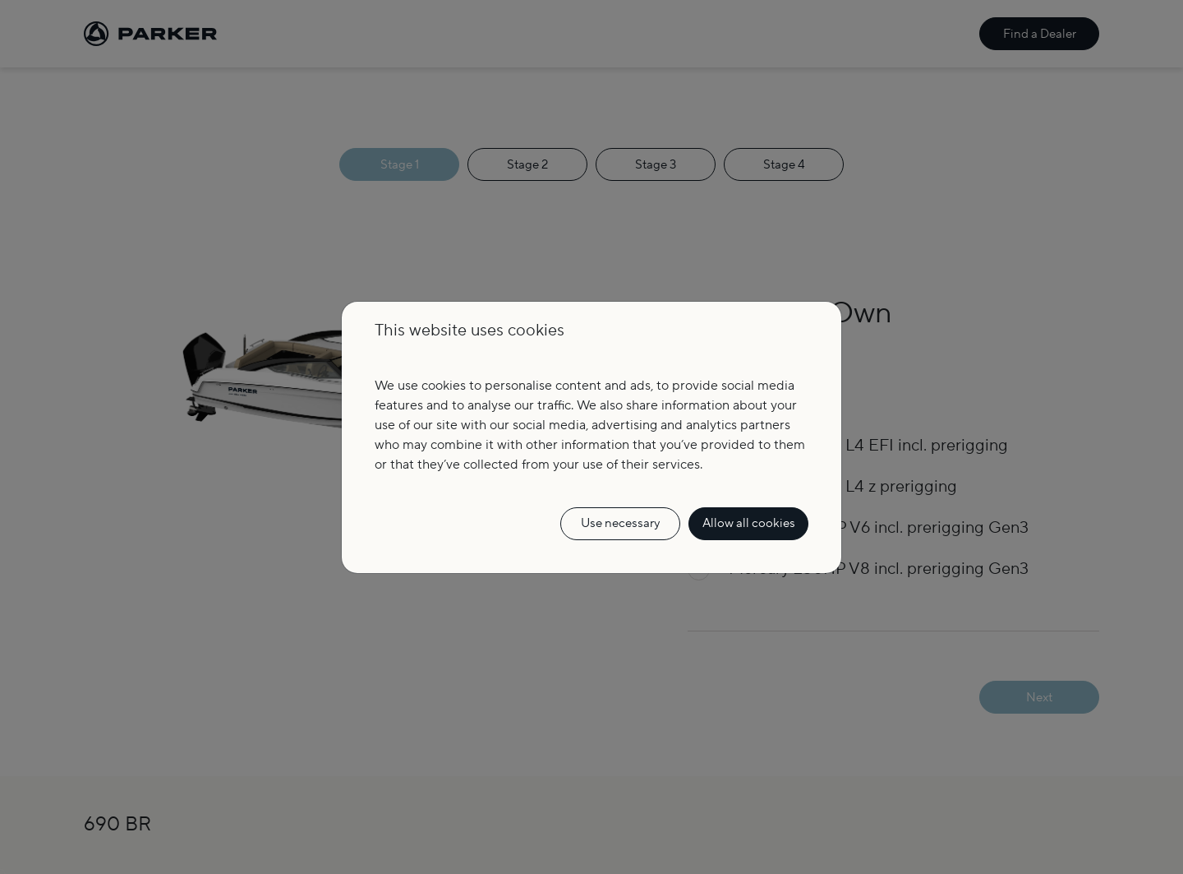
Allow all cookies (748, 523)
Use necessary (620, 523)
